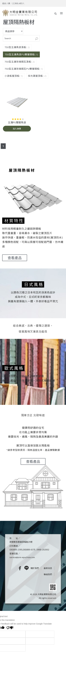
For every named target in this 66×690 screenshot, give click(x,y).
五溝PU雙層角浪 (17, 122)
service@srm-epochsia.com (22, 557)
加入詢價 (17, 128)
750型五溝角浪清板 (15, 47)
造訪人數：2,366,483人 (13, 3)
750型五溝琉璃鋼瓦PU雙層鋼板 (22, 68)
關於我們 (35, 568)
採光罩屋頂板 (35, 75)
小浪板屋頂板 (12, 75)
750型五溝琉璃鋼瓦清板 (18, 61)
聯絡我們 (48, 574)
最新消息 (48, 568)
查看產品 (15, 258)
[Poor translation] (9, 628)
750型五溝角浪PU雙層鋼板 (20, 54)
